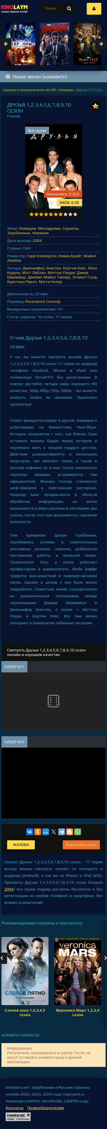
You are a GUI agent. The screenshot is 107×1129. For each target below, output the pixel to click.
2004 (37, 240)
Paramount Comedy (42, 301)
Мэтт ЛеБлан (34, 272)
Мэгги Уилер (50, 281)
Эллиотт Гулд (84, 277)
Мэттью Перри (61, 272)
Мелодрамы (49, 228)
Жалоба (21, 844)
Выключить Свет (81, 844)
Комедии (27, 228)
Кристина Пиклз (22, 281)
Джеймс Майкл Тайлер (49, 277)
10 (75, 214)
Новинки (40, 233)
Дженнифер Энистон (42, 268)
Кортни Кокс (74, 268)
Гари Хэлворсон (42, 256)
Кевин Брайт (70, 256)
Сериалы (70, 228)
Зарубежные (18, 233)
